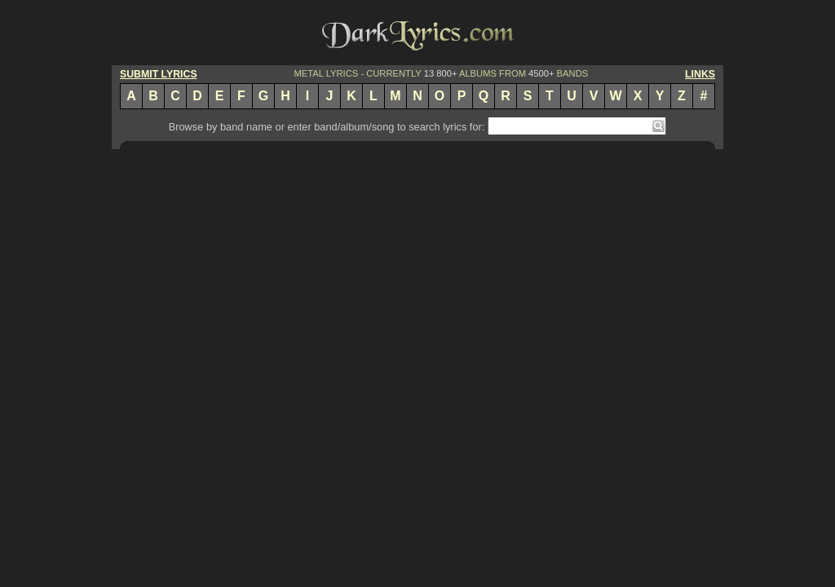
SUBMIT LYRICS (158, 74)
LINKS (700, 74)
